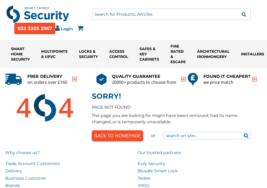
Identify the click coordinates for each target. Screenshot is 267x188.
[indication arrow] (74, 79)
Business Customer (25, 178)
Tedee (144, 178)
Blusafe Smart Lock (158, 170)
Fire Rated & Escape (178, 54)
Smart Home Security (20, 54)
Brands (12, 185)
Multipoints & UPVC (54, 54)
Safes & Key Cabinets (149, 54)
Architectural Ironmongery (213, 54)
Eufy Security (151, 163)
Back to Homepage (117, 135)
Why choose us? (22, 152)
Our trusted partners (159, 152)
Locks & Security (88, 54)
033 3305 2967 (34, 28)
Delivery (13, 170)
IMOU (144, 185)
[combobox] (171, 14)
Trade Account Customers (32, 163)
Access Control (118, 54)
